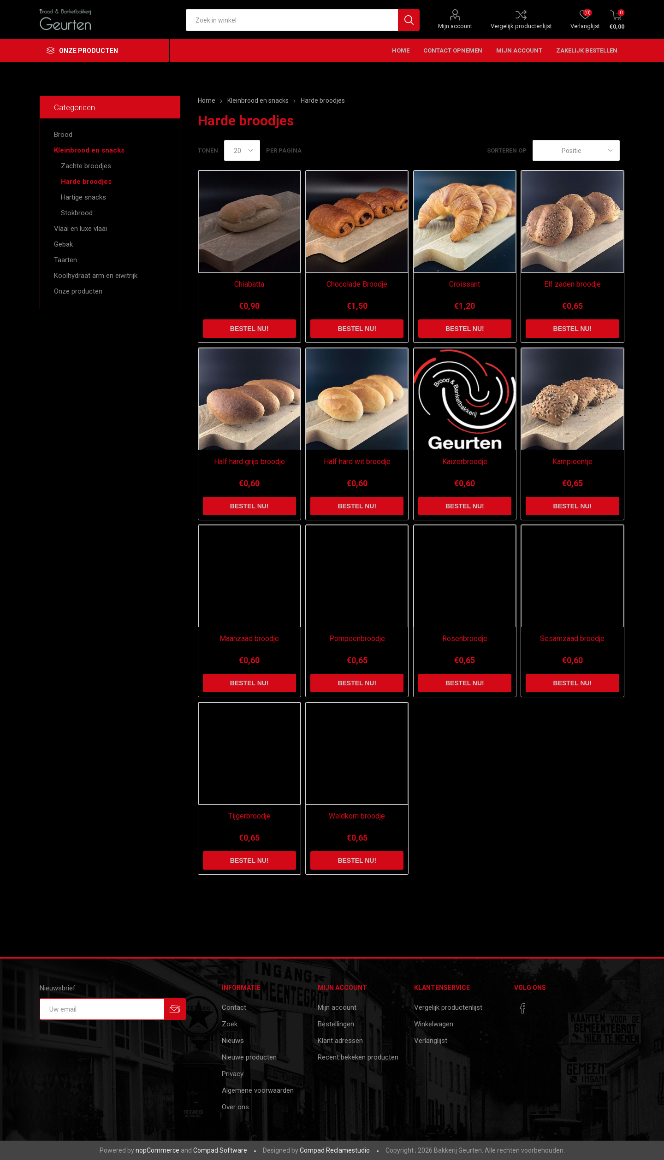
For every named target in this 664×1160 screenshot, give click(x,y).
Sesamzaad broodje (572, 638)
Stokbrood (77, 213)
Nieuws (233, 1040)
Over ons (235, 1107)
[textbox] (292, 20)
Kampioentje (572, 461)
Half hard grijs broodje (249, 461)
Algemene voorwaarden (258, 1090)
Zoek (229, 1024)
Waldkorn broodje (357, 816)
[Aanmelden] (102, 1009)
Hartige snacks (83, 197)
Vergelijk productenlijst (521, 26)
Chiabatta (249, 284)
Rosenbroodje (464, 638)
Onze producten (78, 291)
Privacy (232, 1074)
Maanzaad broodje (249, 638)
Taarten (65, 260)
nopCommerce (157, 1150)
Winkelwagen (433, 1024)
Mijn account (455, 26)
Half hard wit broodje (357, 461)
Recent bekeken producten (358, 1057)
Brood (63, 134)
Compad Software (220, 1150)
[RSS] (540, 1005)
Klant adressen (340, 1040)
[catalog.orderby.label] (576, 150)
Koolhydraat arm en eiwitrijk (95, 275)
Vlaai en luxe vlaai (80, 228)
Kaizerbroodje (464, 461)
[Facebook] (523, 1008)
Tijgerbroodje (249, 816)
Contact (234, 1007)
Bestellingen (336, 1024)
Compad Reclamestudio (335, 1150)
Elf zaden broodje (572, 284)
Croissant (464, 284)
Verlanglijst (430, 1040)
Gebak (63, 244)
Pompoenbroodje (357, 638)
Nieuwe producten (249, 1057)
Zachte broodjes (86, 166)
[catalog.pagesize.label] (242, 150)
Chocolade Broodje (356, 284)
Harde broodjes (86, 181)
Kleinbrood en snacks (89, 150)
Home (206, 100)
